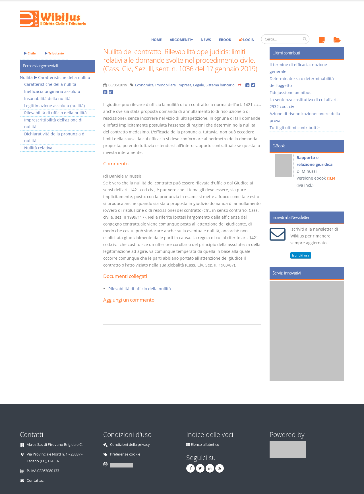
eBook (225, 39)
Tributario (54, 53)
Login (247, 39)
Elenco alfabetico (205, 444)
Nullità (26, 77)
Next (338, 180)
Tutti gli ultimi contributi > (295, 127)
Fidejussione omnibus (290, 92)
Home (156, 39)
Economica (144, 85)
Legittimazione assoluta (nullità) (54, 105)
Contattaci (35, 480)
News (206, 39)
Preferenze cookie (125, 454)
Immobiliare (165, 85)
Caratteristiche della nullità (64, 77)
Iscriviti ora (300, 255)
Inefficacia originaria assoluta (52, 91)
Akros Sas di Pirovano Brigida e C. (54, 444)
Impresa (184, 85)
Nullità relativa (38, 148)
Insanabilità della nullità (47, 98)
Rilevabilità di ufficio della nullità (139, 288)
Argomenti (181, 39)
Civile (30, 53)
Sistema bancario (220, 85)
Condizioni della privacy (130, 444)
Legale (198, 85)
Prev (276, 180)
